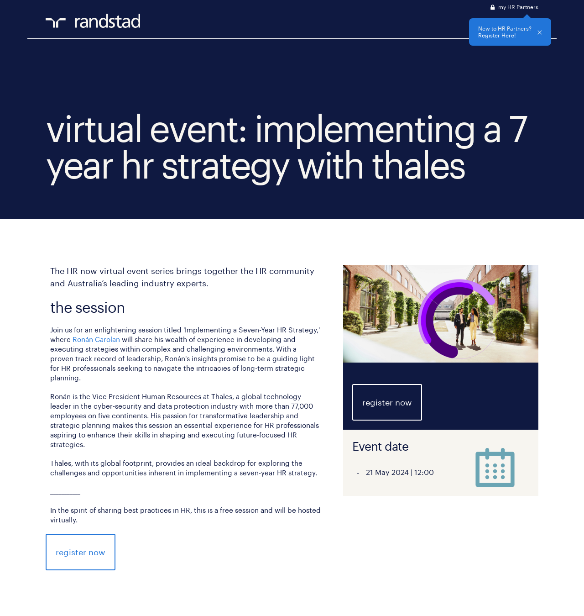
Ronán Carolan (96, 339)
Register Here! (497, 35)
